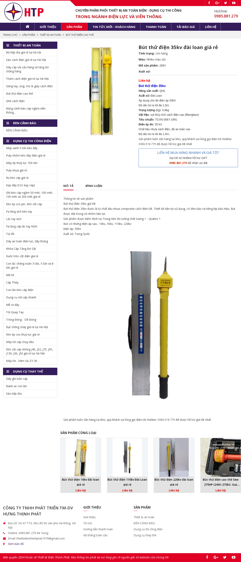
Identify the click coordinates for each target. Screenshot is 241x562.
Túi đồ (10, 234)
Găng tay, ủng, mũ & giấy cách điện (29, 86)
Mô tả (68, 186)
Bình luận (93, 186)
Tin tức (87, 523)
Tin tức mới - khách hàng (114, 27)
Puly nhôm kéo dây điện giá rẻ (25, 155)
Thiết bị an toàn (144, 517)
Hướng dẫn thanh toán (98, 529)
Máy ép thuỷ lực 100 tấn (21, 163)
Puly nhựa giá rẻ (16, 170)
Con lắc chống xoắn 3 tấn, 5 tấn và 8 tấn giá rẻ (30, 265)
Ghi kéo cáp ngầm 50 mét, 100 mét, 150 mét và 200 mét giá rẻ (29, 195)
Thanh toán (156, 27)
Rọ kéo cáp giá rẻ (17, 178)
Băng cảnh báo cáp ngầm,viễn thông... (25, 110)
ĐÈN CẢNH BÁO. (17, 130)
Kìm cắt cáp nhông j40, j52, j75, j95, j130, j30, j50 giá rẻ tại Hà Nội (29, 351)
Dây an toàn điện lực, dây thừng (27, 241)
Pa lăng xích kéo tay (19, 211)
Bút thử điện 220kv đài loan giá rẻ (173, 482)
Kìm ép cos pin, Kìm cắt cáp (24, 204)
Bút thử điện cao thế (19, 93)
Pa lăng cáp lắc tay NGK (21, 226)
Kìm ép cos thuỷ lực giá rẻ (23, 334)
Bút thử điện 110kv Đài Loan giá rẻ (127, 482)
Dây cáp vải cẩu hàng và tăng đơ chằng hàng (27, 69)
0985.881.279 (226, 16)
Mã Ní (10, 275)
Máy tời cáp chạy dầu (20, 342)
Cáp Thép (12, 282)
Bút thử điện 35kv (75, 204)
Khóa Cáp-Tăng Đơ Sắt (21, 249)
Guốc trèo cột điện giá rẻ (22, 256)
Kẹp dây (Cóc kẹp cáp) (20, 185)
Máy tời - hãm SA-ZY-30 (21, 361)
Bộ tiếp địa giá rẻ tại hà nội (23, 52)
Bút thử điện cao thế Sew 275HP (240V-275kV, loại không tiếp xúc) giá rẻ (220, 482)
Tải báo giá (185, 27)
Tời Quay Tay (15, 312)
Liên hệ (210, 27)
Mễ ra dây (12, 305)
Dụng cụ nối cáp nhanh (21, 297)
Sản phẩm (74, 27)
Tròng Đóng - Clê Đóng (21, 319)
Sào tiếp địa (14, 393)
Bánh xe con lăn (16, 386)
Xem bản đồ (16, 544)
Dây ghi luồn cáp (17, 379)
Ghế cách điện (15, 101)
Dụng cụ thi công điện (148, 529)
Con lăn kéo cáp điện (19, 290)
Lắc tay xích (13, 219)
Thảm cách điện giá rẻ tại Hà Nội (27, 79)
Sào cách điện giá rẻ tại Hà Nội (26, 60)
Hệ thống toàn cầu (95, 535)
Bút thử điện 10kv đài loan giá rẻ (80, 482)
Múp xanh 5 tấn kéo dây (21, 148)
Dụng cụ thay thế (145, 535)
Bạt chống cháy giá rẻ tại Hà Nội (27, 327)
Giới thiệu (48, 27)
